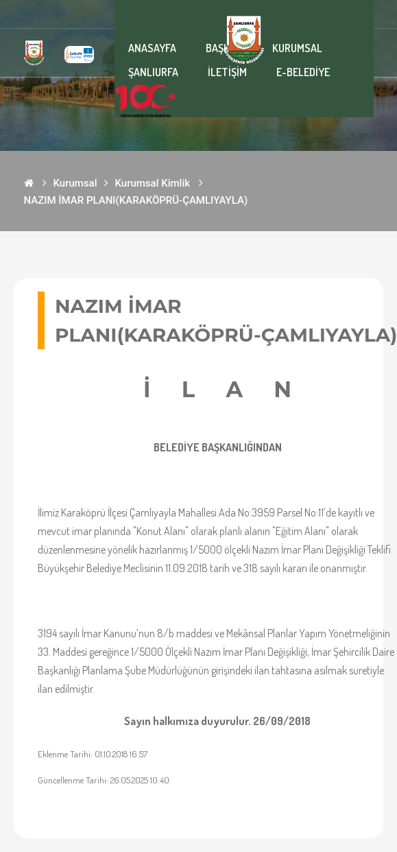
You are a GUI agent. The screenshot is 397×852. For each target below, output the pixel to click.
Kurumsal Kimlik (153, 183)
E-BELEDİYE (303, 72)
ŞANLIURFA (153, 72)
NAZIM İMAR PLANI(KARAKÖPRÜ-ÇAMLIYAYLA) (136, 200)
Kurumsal (75, 183)
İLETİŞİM (227, 72)
